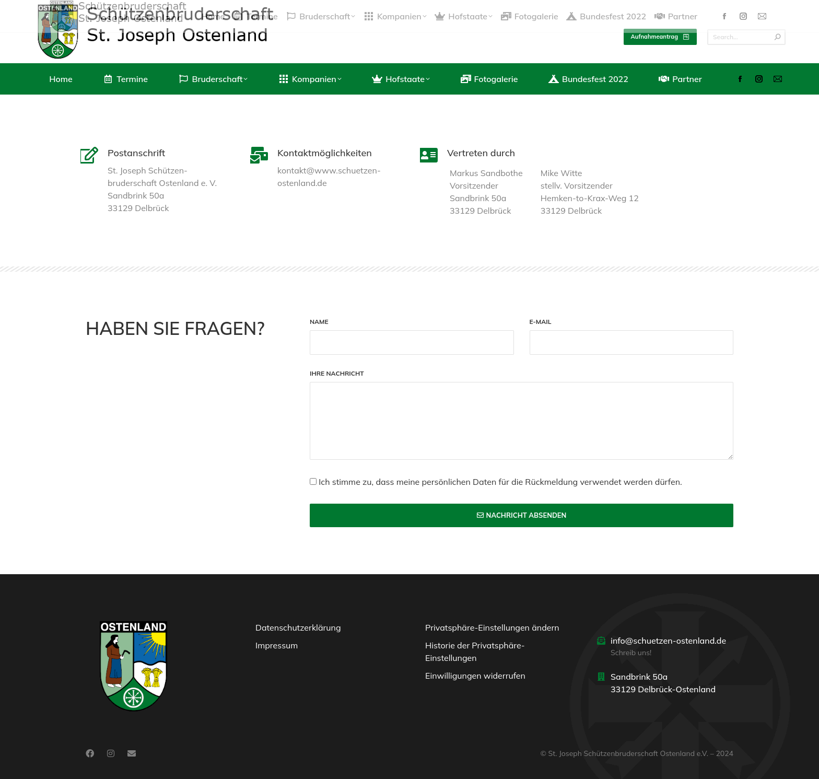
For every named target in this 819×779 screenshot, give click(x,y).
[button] (494, 630)
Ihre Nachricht (337, 373)
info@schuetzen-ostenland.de (668, 640)
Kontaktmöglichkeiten (324, 153)
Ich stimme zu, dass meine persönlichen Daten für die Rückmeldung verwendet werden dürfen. (500, 481)
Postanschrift (136, 153)
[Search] (746, 37)
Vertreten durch (481, 153)
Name (319, 322)
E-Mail (541, 322)
